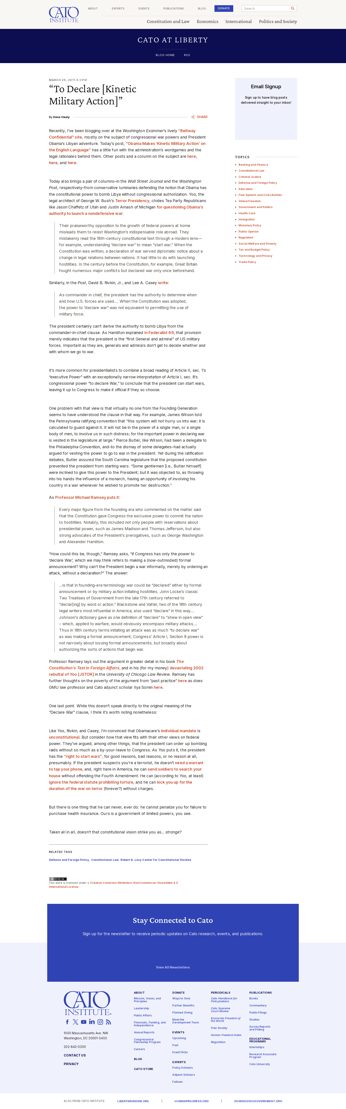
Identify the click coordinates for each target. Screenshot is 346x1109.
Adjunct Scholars (183, 1074)
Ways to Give (181, 998)
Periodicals (221, 992)
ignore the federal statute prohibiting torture (91, 782)
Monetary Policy (250, 225)
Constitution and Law (168, 21)
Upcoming (179, 1038)
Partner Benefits (183, 1005)
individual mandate (178, 730)
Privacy (71, 1064)
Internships (256, 1047)
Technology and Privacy (255, 255)
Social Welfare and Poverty (257, 243)
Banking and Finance (253, 164)
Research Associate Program (262, 1056)
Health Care (247, 213)
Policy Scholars (182, 1067)
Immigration (247, 219)
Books (253, 998)
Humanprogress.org (192, 1101)
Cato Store (143, 1069)
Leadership (141, 1008)
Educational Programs (260, 1040)
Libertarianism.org (133, 1101)
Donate (227, 8)
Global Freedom (250, 201)
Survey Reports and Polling (259, 1028)
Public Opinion (249, 231)
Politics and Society (278, 21)
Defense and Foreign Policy (258, 182)
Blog (208, 8)
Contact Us (75, 1055)
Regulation (246, 237)
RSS (187, 55)
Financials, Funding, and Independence (150, 1024)
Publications (183, 8)
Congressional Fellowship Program (147, 1041)
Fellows (177, 1082)
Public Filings (258, 1012)
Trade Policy (247, 262)
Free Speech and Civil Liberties (260, 195)
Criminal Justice (250, 176)
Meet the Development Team (185, 1021)
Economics (207, 21)
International (239, 21)
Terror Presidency (132, 200)
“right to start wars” (83, 756)
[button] (173, 40)
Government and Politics (256, 207)
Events (156, 8)
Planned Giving (182, 1012)
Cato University (259, 1064)
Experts (133, 8)
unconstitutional (64, 737)
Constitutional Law (252, 170)
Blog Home (165, 55)
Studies (254, 1019)
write (163, 282)
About (111, 8)
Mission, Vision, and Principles (147, 1000)
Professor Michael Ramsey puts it (87, 497)
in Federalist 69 (159, 332)
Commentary (258, 1005)
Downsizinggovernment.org (258, 1101)
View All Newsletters (173, 967)
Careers (139, 1049)
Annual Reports (144, 1032)
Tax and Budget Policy (254, 249)
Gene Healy (61, 117)
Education (246, 189)
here (191, 156)
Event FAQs (180, 1052)
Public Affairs (143, 1015)
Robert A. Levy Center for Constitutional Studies (155, 859)
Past (175, 1045)
